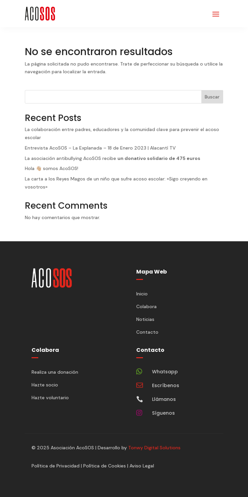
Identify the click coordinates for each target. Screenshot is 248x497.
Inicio (142, 294)
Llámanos (164, 399)
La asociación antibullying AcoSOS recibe (112, 158)
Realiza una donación (55, 372)
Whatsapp (165, 371)
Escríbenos (165, 385)
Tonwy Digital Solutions (154, 448)
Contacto (147, 332)
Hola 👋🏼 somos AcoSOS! (51, 168)
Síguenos (163, 413)
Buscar (212, 97)
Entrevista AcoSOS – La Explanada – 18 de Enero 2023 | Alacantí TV (100, 148)
